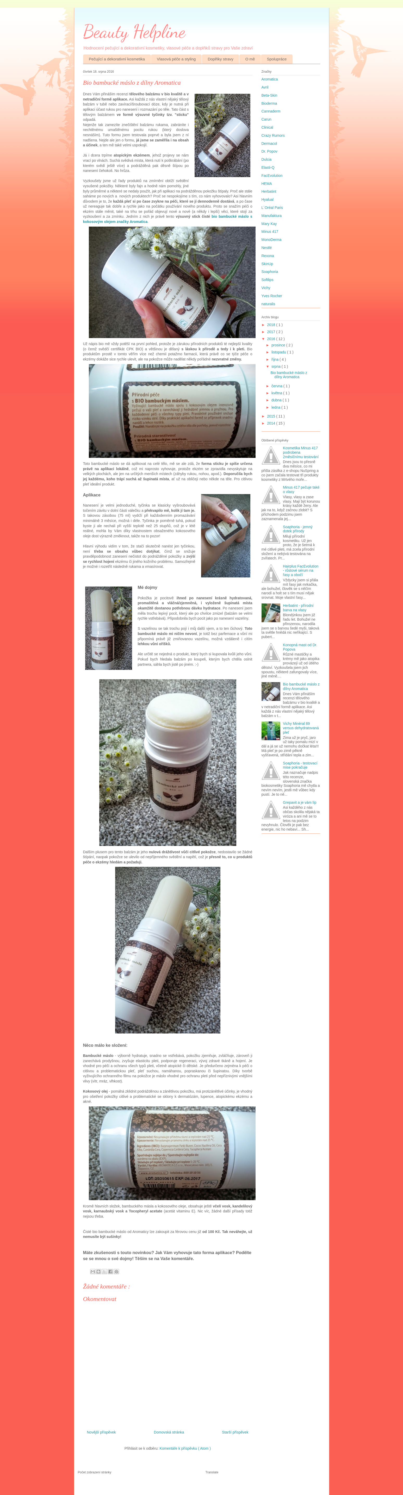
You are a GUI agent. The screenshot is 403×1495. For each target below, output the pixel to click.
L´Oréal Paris (272, 207)
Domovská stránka (169, 1432)
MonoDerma (272, 240)
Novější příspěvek (101, 1432)
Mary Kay (269, 224)
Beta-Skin (269, 95)
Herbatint (269, 191)
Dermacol (269, 143)
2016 (271, 339)
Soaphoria (270, 272)
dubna (277, 400)
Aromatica (270, 79)
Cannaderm (271, 111)
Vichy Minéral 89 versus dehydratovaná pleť (301, 727)
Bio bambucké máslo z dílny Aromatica (288, 375)
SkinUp (267, 264)
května (277, 393)
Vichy (266, 288)
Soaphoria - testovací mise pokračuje (300, 765)
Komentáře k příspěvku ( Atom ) (185, 1448)
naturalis (268, 304)
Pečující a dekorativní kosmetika (117, 59)
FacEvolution (272, 175)
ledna (276, 407)
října (275, 359)
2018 (271, 325)
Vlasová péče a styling (176, 59)
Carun (266, 119)
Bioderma (269, 103)
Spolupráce (277, 59)
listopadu (279, 352)
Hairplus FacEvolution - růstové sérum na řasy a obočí (300, 570)
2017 (271, 332)
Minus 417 (270, 231)
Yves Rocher (272, 296)
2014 (271, 423)
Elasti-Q (268, 167)
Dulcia (267, 159)
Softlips (268, 280)
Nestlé (267, 248)
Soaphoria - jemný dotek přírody (298, 529)
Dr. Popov (269, 151)
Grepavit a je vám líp (299, 802)
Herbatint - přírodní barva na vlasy (298, 607)
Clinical (267, 127)
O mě (250, 59)
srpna (276, 366)
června (277, 386)
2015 (271, 416)
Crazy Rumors (273, 135)
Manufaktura (272, 216)
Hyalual (268, 199)
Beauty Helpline (134, 31)
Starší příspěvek (235, 1432)
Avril (265, 87)
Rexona (268, 256)
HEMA (267, 184)
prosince (278, 345)
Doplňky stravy (220, 59)
